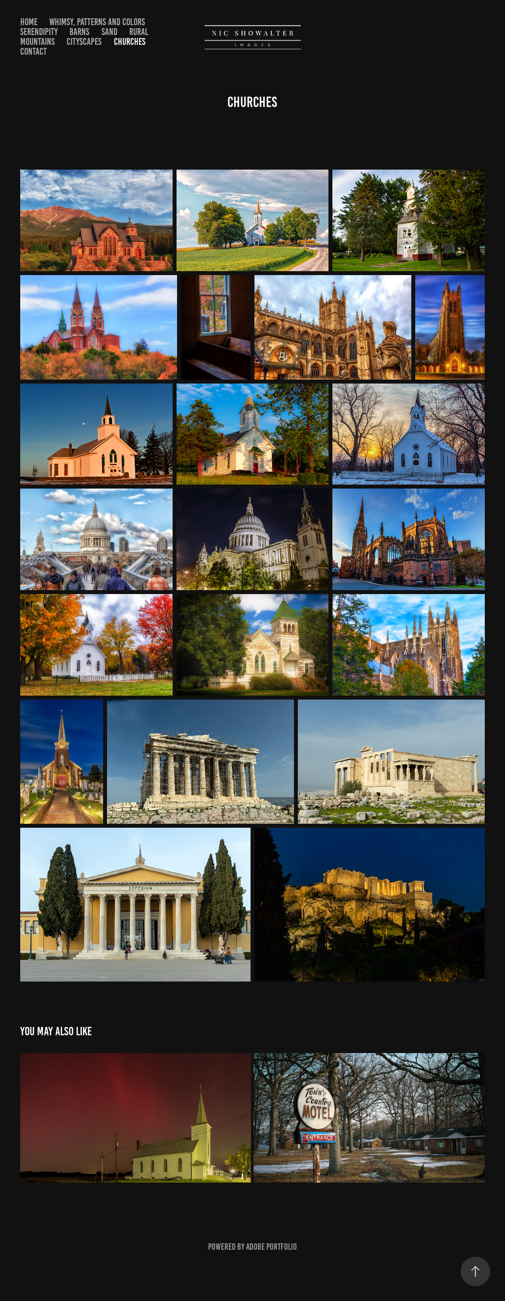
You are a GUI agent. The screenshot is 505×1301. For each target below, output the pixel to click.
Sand (109, 32)
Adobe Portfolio (271, 1247)
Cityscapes (84, 41)
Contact (33, 51)
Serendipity (39, 32)
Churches (129, 41)
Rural (138, 32)
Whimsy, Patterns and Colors (97, 22)
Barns (79, 32)
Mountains (37, 41)
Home (28, 22)
